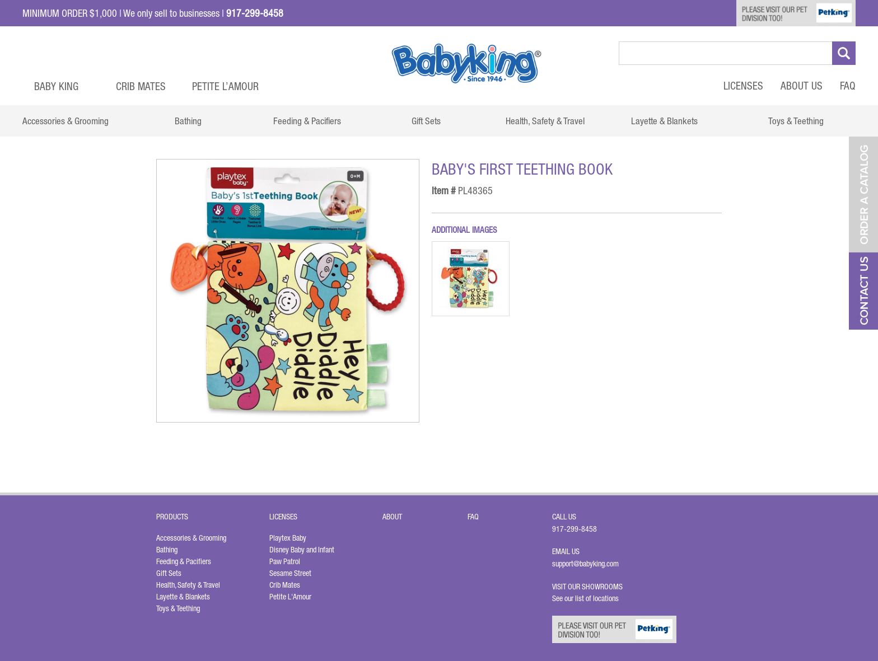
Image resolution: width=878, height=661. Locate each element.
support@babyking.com (585, 563)
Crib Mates (141, 86)
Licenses (743, 85)
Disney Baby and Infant (301, 549)
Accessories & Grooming (191, 537)
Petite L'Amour (290, 596)
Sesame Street (290, 573)
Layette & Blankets (183, 596)
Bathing (167, 549)
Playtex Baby (287, 537)
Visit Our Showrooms (589, 586)
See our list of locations (585, 598)
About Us (802, 85)
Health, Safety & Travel (188, 584)
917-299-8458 (574, 528)
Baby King (56, 86)
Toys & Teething (178, 608)
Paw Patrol (284, 561)
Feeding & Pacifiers (183, 561)
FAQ (848, 85)
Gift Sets (168, 573)
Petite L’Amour (225, 86)
